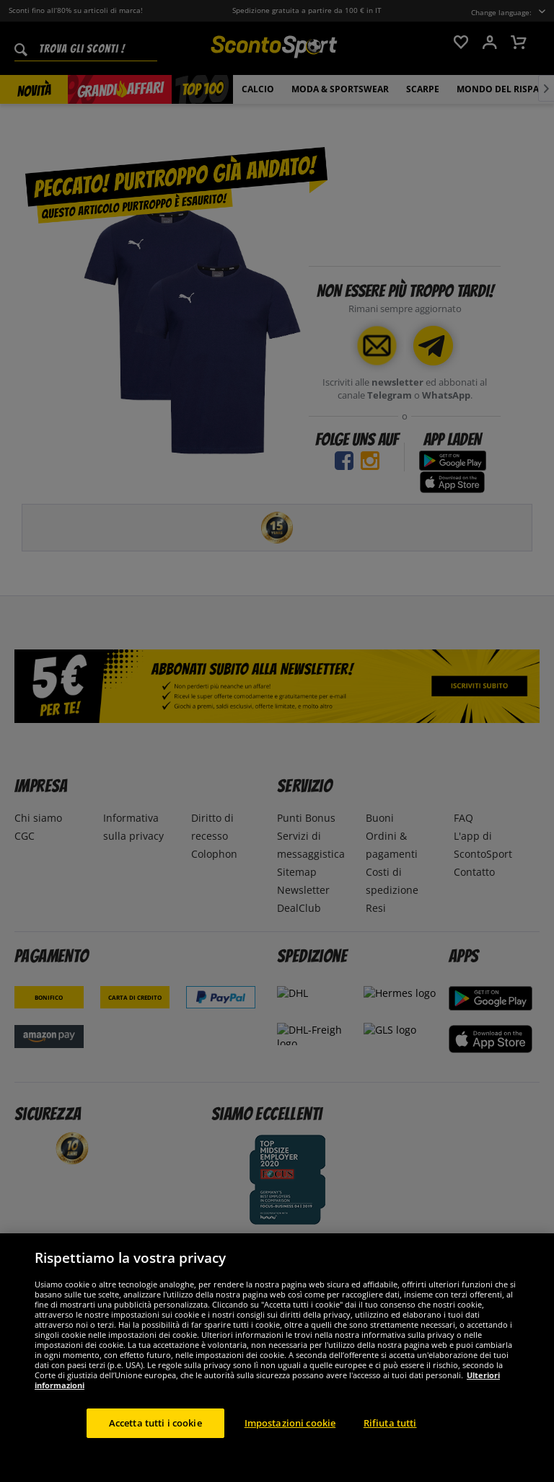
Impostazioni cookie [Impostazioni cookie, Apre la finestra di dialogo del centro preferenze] (290, 1441)
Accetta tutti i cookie (155, 1441)
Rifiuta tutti (390, 1441)
